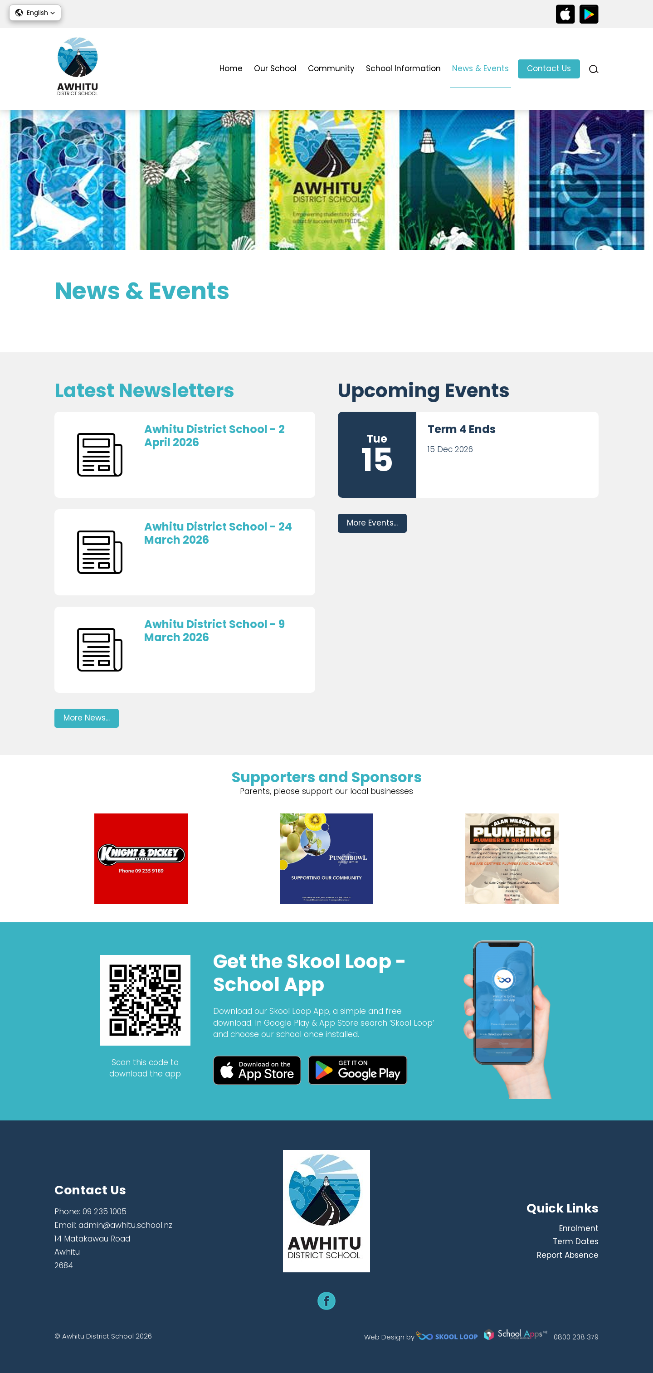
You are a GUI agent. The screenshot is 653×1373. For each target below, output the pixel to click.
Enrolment (579, 1228)
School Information (403, 68)
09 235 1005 (105, 1211)
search (594, 69)
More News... (86, 717)
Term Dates (576, 1241)
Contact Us (549, 68)
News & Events (480, 68)
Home (231, 68)
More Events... (372, 522)
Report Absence (568, 1255)
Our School (275, 68)
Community (331, 68)
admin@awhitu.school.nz (125, 1225)
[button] (35, 13)
